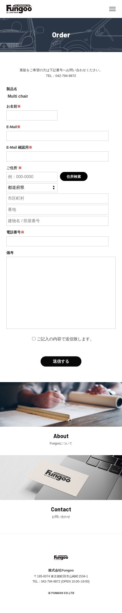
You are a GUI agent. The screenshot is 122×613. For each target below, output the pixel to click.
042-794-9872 (65, 76)
